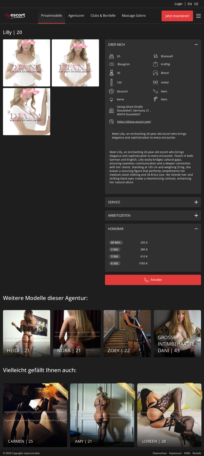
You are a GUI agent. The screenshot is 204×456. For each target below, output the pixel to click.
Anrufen (153, 280)
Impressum (175, 453)
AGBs (187, 453)
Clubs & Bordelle (103, 15)
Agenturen (76, 15)
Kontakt (197, 453)
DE (196, 4)
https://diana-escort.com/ (134, 121)
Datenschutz (160, 453)
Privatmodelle (51, 15)
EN (190, 4)
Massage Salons (134, 15)
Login (178, 4)
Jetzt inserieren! (177, 16)
